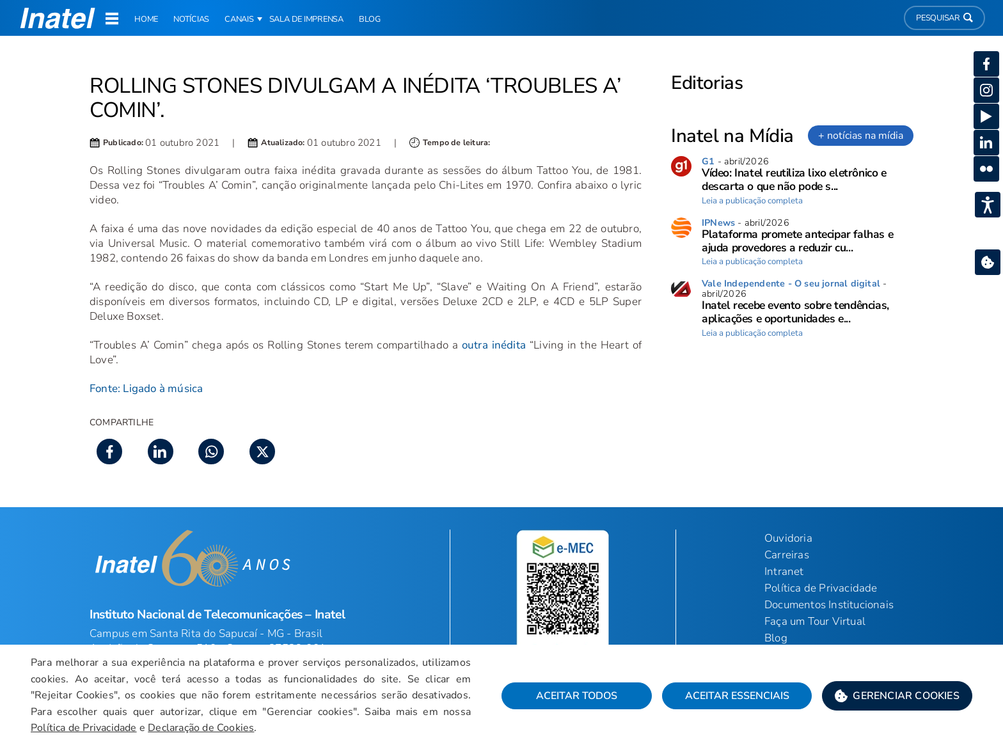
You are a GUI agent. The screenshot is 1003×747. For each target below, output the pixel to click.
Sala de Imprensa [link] (306, 19)
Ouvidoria (788, 538)
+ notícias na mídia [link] (860, 136)
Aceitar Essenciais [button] (737, 696)
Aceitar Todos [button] (576, 696)
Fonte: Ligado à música (146, 388)
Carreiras (786, 554)
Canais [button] (239, 19)
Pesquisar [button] (944, 18)
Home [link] (146, 19)
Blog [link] (370, 19)
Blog (775, 638)
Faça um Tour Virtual (814, 621)
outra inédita (494, 345)
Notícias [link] (191, 19)
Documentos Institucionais (829, 604)
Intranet (784, 571)
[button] (897, 696)
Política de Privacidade (84, 728)
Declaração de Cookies (201, 728)
